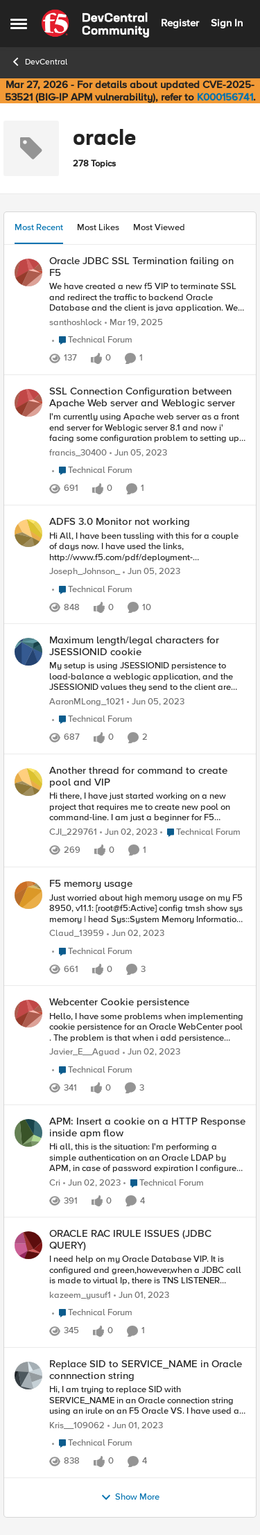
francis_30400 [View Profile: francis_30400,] (78, 453)
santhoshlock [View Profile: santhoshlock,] (75, 323)
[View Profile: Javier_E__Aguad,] (28, 1013)
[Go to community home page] (95, 23)
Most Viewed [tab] (159, 227)
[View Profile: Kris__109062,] (28, 1375)
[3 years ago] (138, 453)
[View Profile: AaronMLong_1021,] (28, 652)
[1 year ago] (134, 323)
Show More (130, 1497)
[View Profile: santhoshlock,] (28, 272)
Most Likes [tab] (98, 227)
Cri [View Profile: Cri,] (54, 1182)
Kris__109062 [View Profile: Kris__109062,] (77, 1426)
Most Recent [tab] (39, 227)
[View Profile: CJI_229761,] (28, 782)
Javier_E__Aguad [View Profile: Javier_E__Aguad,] (84, 1052)
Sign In (227, 23)
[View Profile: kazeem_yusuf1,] (28, 1245)
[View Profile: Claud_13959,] (28, 895)
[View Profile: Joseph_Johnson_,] (28, 533)
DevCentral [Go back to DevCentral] (38, 61)
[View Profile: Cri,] (28, 1133)
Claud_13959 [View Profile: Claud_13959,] (76, 933)
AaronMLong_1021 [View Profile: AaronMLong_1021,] (86, 702)
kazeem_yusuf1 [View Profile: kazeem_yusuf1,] (80, 1295)
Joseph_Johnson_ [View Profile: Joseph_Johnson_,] (84, 571)
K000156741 (225, 97)
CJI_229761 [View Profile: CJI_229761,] (73, 832)
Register (180, 23)
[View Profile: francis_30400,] (28, 403)
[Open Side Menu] (18, 23)
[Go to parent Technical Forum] (92, 340)
